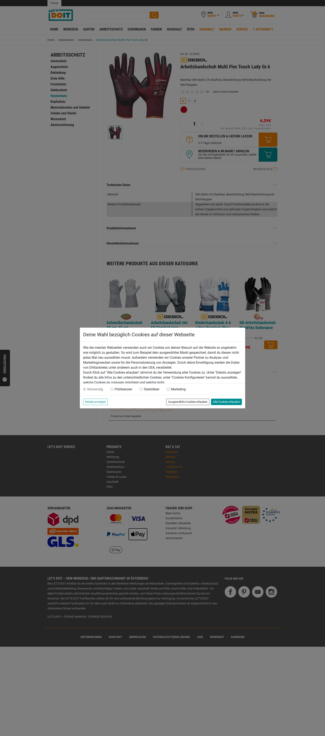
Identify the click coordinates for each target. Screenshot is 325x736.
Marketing (178, 389)
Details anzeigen (95, 401)
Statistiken (151, 389)
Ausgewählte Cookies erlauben (187, 401)
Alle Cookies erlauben (226, 401)
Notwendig (95, 389)
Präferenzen (123, 389)
